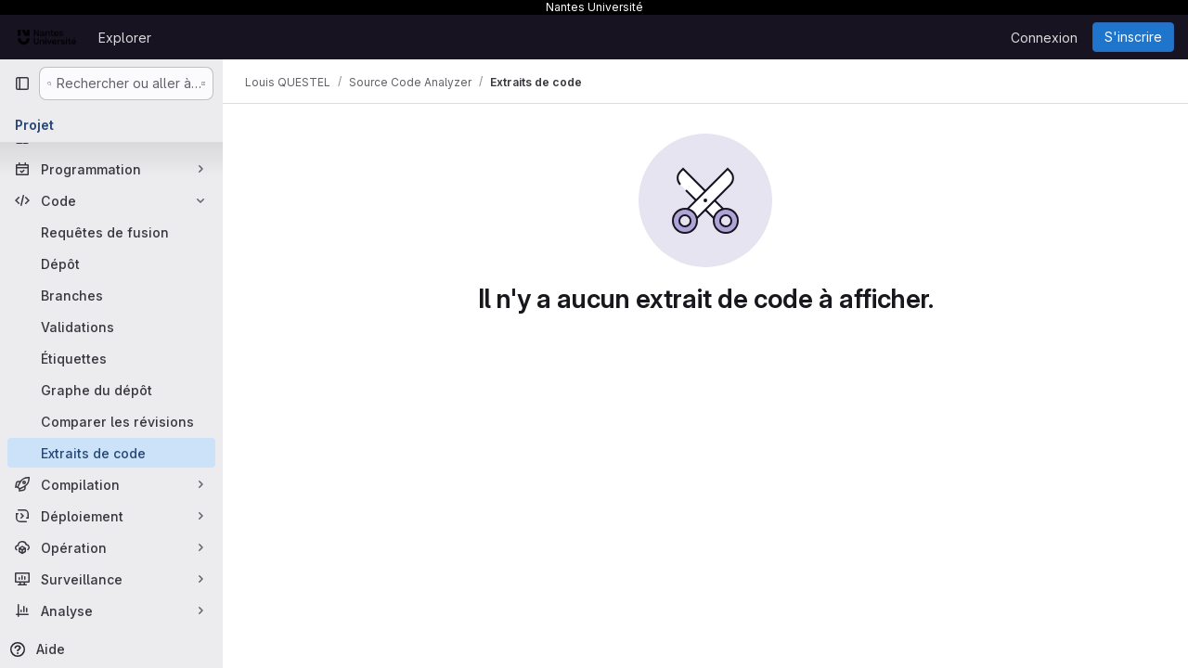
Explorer (124, 37)
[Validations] (111, 326)
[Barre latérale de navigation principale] (22, 83)
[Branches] (111, 295)
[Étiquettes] (111, 358)
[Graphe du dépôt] (111, 390)
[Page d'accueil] (47, 37)
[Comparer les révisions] (111, 421)
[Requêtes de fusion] (111, 232)
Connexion (1044, 37)
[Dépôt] (111, 263)
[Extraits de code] (111, 453)
